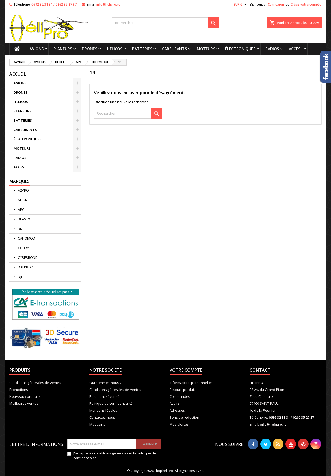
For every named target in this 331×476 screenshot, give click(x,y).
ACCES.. (295, 48)
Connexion (276, 4)
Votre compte (186, 370)
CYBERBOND (27, 257)
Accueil (17, 74)
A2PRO (23, 190)
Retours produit (182, 389)
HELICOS (114, 48)
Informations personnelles (191, 382)
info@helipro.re (108, 4)
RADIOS (272, 48)
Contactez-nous (102, 417)
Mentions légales (103, 410)
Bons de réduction (184, 417)
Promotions (18, 389)
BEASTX (23, 219)
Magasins (97, 424)
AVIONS (37, 48)
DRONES (89, 48)
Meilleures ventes (23, 403)
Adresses (177, 410)
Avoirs (175, 403)
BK (19, 228)
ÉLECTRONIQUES (240, 48)
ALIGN (22, 199)
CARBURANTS (174, 48)
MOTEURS (206, 48)
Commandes (180, 396)
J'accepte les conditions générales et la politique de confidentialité (114, 455)
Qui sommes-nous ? (105, 382)
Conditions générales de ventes (35, 382)
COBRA (23, 247)
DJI (19, 276)
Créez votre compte (306, 4)
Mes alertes (179, 424)
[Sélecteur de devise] (241, 4)
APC (20, 209)
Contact (260, 370)
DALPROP (25, 267)
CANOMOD (26, 238)
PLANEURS (62, 48)
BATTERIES (142, 48)
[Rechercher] (165, 22)
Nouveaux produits (25, 396)
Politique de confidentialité (111, 403)
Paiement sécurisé (104, 396)
